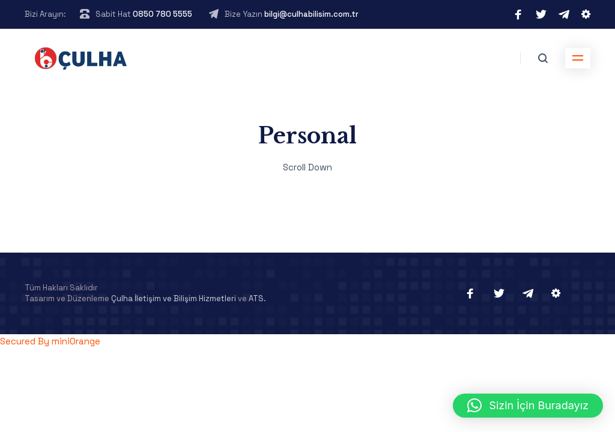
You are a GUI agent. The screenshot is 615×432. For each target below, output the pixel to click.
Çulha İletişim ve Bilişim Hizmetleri (173, 298)
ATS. (257, 298)
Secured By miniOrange (50, 341)
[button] (528, 406)
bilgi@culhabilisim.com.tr (311, 14)
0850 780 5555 (162, 14)
